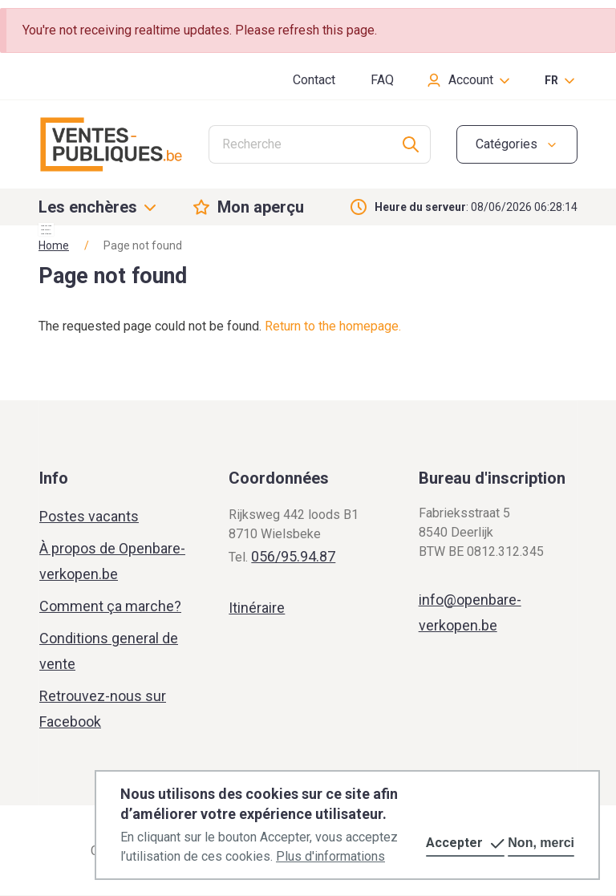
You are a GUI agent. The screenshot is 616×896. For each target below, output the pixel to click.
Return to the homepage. (333, 326)
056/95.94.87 (293, 556)
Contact (314, 79)
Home (53, 245)
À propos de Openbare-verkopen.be (112, 561)
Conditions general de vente (108, 651)
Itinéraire (257, 607)
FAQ (382, 79)
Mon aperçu (260, 207)
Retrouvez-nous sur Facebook (102, 708)
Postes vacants (89, 516)
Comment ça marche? (110, 606)
